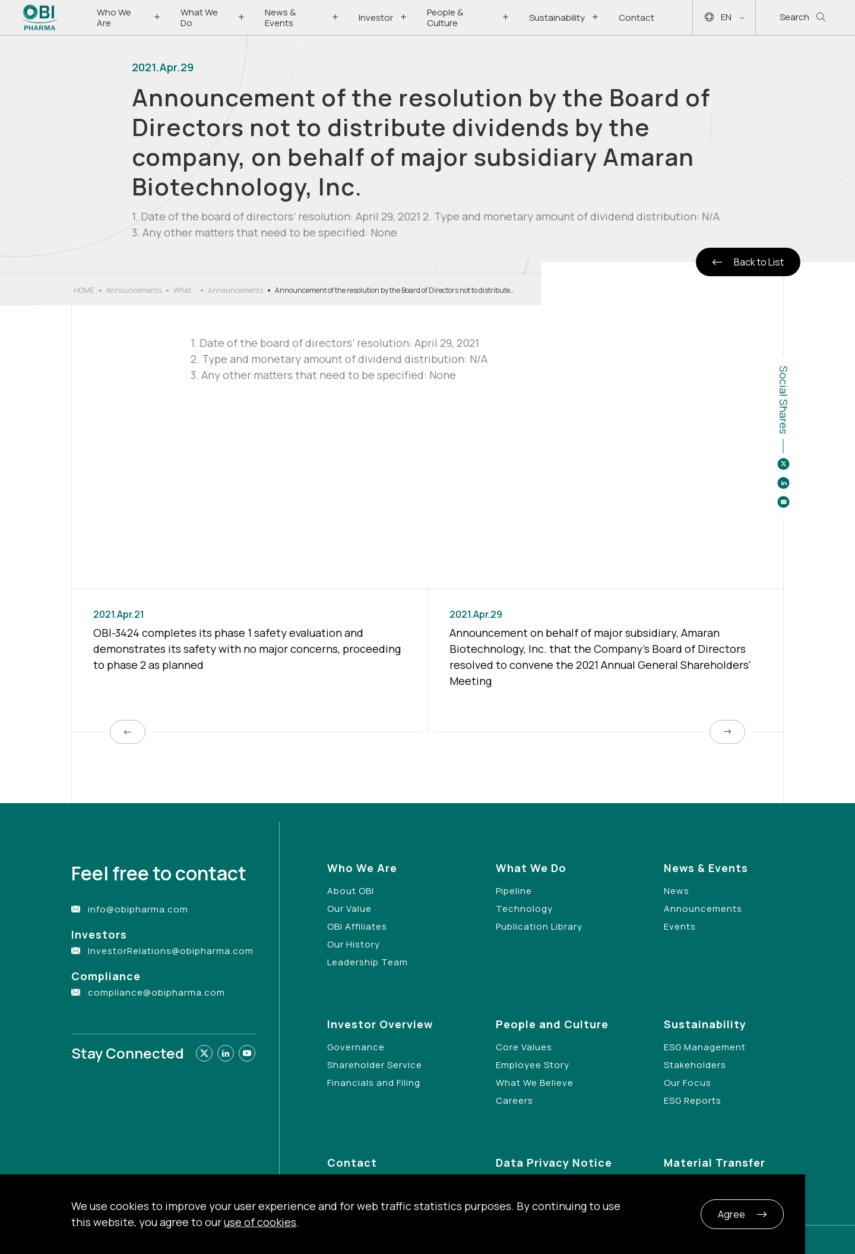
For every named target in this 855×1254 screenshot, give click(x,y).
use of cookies (260, 1222)
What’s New (184, 290)
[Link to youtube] (247, 1053)
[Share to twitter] (783, 464)
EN (724, 17)
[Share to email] (783, 502)
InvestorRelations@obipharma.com (171, 951)
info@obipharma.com (138, 909)
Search (802, 17)
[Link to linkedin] (225, 1053)
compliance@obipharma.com (156, 992)
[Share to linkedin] (783, 483)
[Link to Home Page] (40, 17)
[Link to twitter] (204, 1053)
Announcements (134, 290)
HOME (84, 290)
